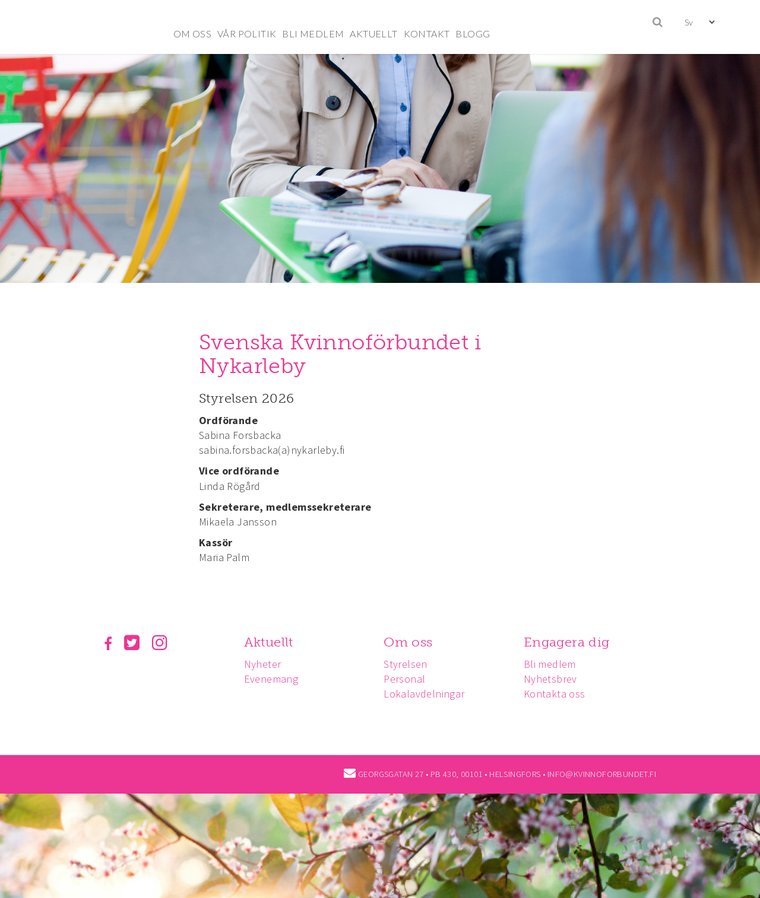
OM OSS (192, 33)
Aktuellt (268, 642)
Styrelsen (406, 664)
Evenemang (271, 679)
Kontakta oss (554, 693)
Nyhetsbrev (550, 679)
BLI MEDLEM (313, 33)
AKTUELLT (373, 33)
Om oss (408, 642)
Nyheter (262, 664)
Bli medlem (550, 664)
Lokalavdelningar (424, 693)
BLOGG (472, 33)
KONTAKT (427, 33)
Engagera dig (567, 642)
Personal (404, 679)
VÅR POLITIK (246, 33)
